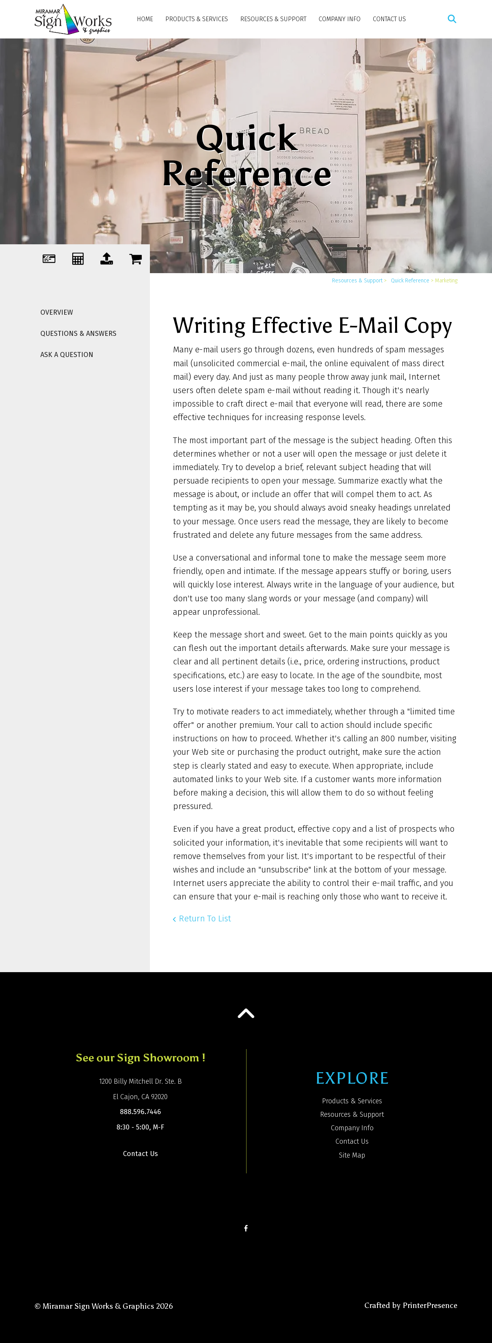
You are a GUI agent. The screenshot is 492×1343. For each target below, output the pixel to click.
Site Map (352, 1155)
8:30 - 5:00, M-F (140, 1127)
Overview (56, 312)
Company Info (340, 19)
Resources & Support (273, 19)
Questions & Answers (78, 333)
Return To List (205, 918)
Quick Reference (410, 280)
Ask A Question (66, 354)
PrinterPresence (429, 1305)
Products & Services (196, 19)
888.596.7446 (140, 1112)
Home (145, 19)
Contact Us (389, 19)
